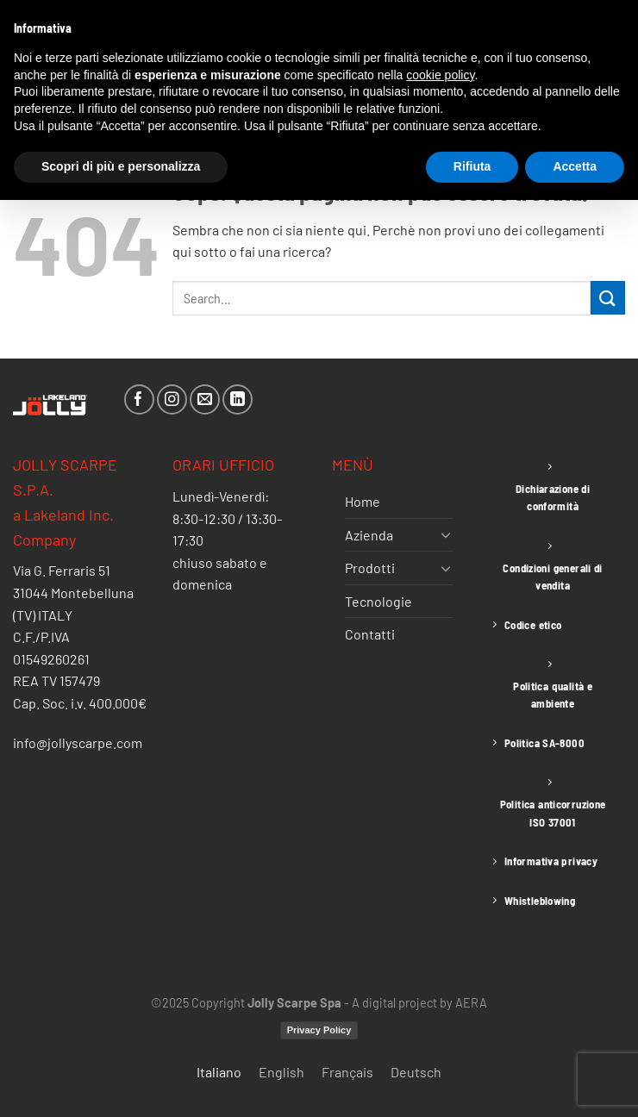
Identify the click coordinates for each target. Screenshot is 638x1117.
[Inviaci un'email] (205, 399)
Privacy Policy (319, 1030)
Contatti (370, 634)
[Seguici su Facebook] (139, 399)
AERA (471, 1002)
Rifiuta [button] (472, 166)
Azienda (369, 535)
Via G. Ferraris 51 (61, 570)
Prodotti (370, 567)
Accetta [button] (575, 166)
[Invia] (608, 298)
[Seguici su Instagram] (172, 399)
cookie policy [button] (440, 75)
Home (362, 501)
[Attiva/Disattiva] (446, 534)
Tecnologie (378, 601)
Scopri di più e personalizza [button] (120, 166)
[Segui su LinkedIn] (237, 399)
